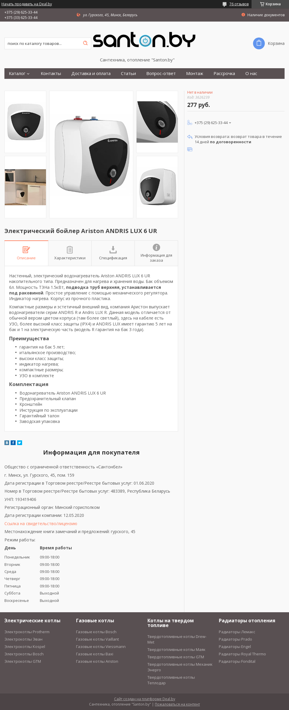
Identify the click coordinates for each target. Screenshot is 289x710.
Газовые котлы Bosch (96, 631)
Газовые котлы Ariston (97, 661)
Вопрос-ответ (161, 73)
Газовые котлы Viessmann (101, 646)
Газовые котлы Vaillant (97, 639)
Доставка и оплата (91, 73)
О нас (251, 73)
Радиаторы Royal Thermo (242, 654)
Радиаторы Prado (235, 639)
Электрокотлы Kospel (24, 646)
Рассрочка (224, 73)
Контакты (51, 73)
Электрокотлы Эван (23, 639)
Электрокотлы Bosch (24, 654)
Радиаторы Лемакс (237, 631)
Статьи (128, 73)
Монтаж (194, 73)
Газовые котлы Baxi (94, 654)
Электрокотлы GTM (22, 661)
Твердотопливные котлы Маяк (176, 649)
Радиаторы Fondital (237, 661)
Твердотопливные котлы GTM (175, 656)
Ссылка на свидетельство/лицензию (40, 523)
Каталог (17, 73)
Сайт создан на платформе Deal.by (144, 698)
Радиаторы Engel (235, 646)
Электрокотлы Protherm (27, 631)
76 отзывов (239, 3)
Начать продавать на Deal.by (26, 4)
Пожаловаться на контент (177, 704)
